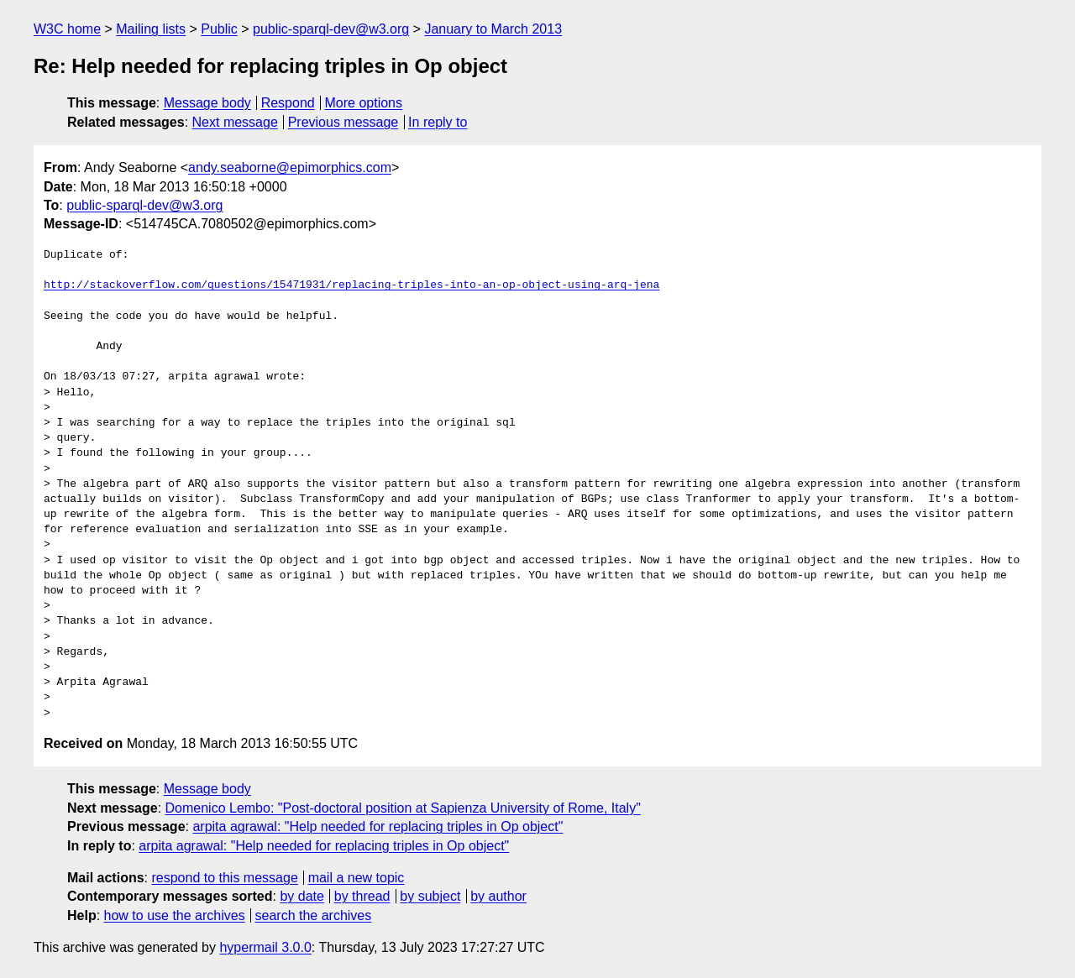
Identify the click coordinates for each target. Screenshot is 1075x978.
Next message (235, 122)
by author (498, 896)
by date (301, 896)
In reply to (437, 122)
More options (364, 103)
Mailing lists (151, 29)
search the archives (313, 915)
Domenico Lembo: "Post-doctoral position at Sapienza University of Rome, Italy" (403, 808)
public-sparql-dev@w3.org (331, 29)
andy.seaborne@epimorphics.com (289, 167)
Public (219, 29)
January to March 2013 (493, 29)
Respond (288, 103)
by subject (430, 896)
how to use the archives (174, 915)
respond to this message (224, 878)
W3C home (67, 29)
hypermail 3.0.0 (265, 947)
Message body (207, 103)
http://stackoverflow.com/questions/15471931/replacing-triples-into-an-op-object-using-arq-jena (351, 285)
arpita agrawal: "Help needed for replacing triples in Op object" (377, 826)
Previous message (343, 122)
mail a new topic (356, 878)
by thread (362, 896)
